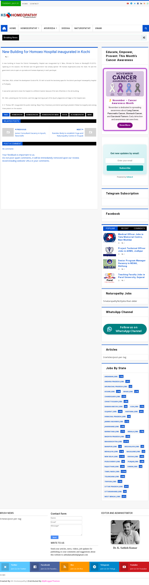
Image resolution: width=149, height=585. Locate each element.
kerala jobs (133, 431)
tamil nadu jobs (112, 471)
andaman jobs (111, 376)
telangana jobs (112, 476)
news (89, 115)
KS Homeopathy (18, 581)
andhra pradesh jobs (114, 381)
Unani (98, 28)
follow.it (129, 177)
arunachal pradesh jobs (116, 386)
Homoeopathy (29, 28)
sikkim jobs (132, 466)
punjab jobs (133, 461)
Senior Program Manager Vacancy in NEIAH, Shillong (132, 263)
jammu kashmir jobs (114, 421)
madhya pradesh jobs (114, 436)
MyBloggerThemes (51, 581)
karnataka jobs (112, 431)
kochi (64, 115)
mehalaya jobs (111, 451)
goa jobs (134, 406)
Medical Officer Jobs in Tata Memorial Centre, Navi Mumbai (130, 237)
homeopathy (17, 115)
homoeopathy (32, 115)
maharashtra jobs (113, 441)
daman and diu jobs (114, 406)
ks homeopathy (77, 115)
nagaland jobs (133, 451)
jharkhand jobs (112, 426)
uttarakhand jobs (113, 491)
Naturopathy (82, 28)
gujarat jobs (111, 411)
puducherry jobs (112, 461)
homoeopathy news (50, 115)
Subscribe (124, 168)
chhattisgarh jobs (113, 401)
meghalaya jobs (132, 446)
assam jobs (110, 391)
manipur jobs (111, 446)
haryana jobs (131, 411)
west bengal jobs (112, 496)
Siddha (66, 28)
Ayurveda (49, 28)
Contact (34, 4)
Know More (125, 125)
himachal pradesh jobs (115, 416)
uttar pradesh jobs (114, 486)
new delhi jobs (111, 456)
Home (25, 4)
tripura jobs (110, 481)
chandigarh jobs (112, 396)
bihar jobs (128, 391)
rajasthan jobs (112, 466)
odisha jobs (132, 456)
